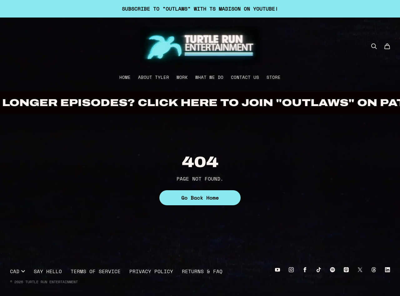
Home (125, 77)
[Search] (374, 46)
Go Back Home (200, 198)
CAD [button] (17, 271)
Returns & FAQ (202, 271)
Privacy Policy (151, 271)
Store (274, 77)
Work (182, 77)
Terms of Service (96, 271)
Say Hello (48, 271)
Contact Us (245, 77)
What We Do (209, 77)
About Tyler (153, 77)
